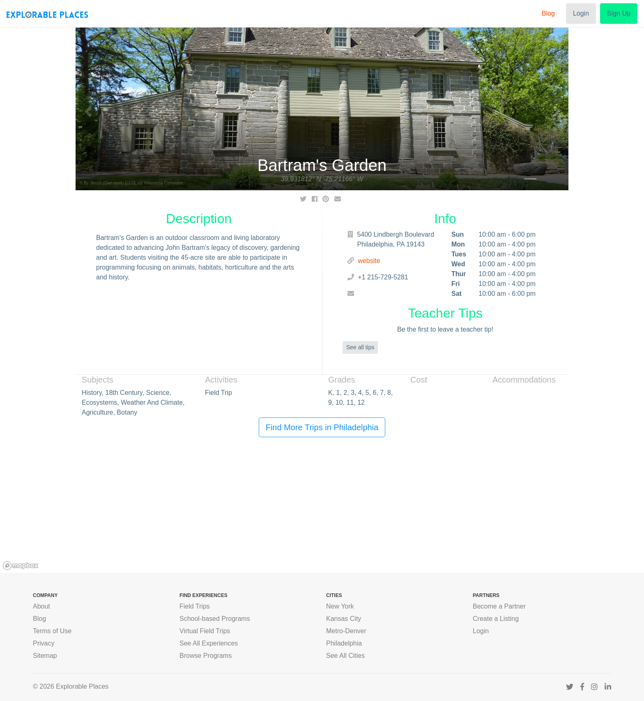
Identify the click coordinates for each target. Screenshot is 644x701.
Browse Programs (205, 655)
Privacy (43, 643)
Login (581, 13)
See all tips (360, 347)
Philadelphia (344, 643)
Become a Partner (499, 606)
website (369, 260)
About (41, 606)
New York (340, 606)
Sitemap (45, 655)
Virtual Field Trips (204, 630)
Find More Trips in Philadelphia (322, 427)
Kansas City (343, 618)
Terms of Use (52, 630)
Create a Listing (496, 618)
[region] (322, 511)
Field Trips (194, 606)
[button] (88, 109)
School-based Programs (214, 618)
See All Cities (345, 655)
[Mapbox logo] (20, 565)
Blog (548, 13)
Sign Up (618, 13)
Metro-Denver (346, 630)
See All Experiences (208, 643)
